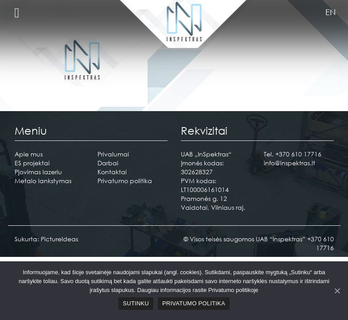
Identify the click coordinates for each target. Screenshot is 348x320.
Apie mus (29, 154)
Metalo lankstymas (43, 180)
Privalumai (113, 154)
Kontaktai (112, 172)
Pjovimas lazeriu (38, 172)
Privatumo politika (125, 180)
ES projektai (32, 163)
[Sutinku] (336, 290)
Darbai (108, 163)
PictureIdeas (59, 239)
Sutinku (136, 303)
